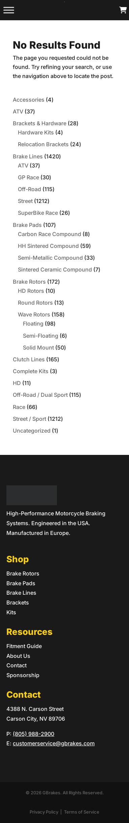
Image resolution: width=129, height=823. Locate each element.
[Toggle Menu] (8, 10)
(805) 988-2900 (33, 733)
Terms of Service (81, 812)
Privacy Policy (44, 812)
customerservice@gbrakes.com (54, 743)
